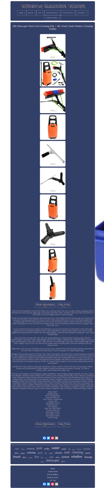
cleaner (58, 452)
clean (58, 457)
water (56, 448)
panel (39, 452)
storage (88, 457)
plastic (88, 453)
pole (39, 448)
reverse (22, 449)
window (76, 456)
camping (31, 448)
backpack (79, 449)
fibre (46, 457)
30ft (45, 453)
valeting (31, 452)
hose (24, 457)
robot (17, 449)
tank (67, 452)
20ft (69, 449)
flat (42, 457)
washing (30, 457)
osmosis (42, 461)
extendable (87, 449)
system (65, 456)
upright (22, 453)
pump (64, 449)
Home (53, 468)
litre (36, 456)
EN (51, 480)
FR (54, 480)
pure (16, 453)
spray (63, 461)
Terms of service (52, 477)
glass (73, 449)
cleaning (77, 452)
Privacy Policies (52, 474)
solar (51, 457)
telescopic (52, 460)
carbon (51, 453)
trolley (47, 449)
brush (17, 456)
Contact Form (53, 471)
